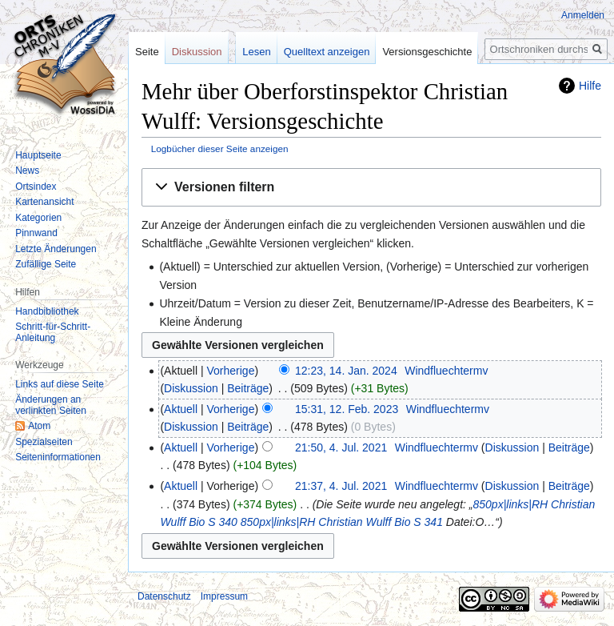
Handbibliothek (46, 311)
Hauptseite (38, 155)
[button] (371, 187)
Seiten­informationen (58, 457)
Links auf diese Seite (59, 384)
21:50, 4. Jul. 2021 (341, 447)
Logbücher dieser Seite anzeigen (220, 148)
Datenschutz (164, 596)
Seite (147, 52)
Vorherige (231, 370)
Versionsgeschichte (427, 52)
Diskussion (191, 388)
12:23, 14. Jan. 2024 (346, 370)
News (27, 170)
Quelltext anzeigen (327, 52)
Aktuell (180, 409)
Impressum (224, 596)
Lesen (256, 52)
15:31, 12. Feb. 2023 (346, 409)
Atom (39, 425)
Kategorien (38, 217)
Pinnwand (36, 233)
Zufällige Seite (45, 264)
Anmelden (582, 15)
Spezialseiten (43, 441)
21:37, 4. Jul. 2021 (341, 486)
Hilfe (590, 85)
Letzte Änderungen (55, 249)
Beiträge (248, 388)
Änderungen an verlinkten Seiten (50, 405)
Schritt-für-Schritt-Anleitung (52, 332)
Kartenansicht (44, 201)
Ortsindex (35, 186)
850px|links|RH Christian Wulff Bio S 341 (342, 522)
